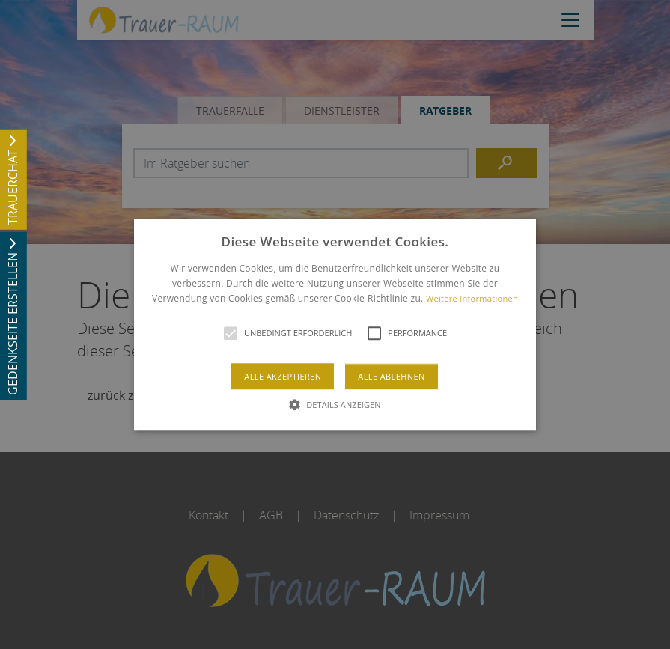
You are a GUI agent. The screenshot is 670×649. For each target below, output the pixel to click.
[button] (335, 324)
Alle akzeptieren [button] (282, 376)
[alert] (335, 324)
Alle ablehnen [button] (391, 376)
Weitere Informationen (472, 299)
